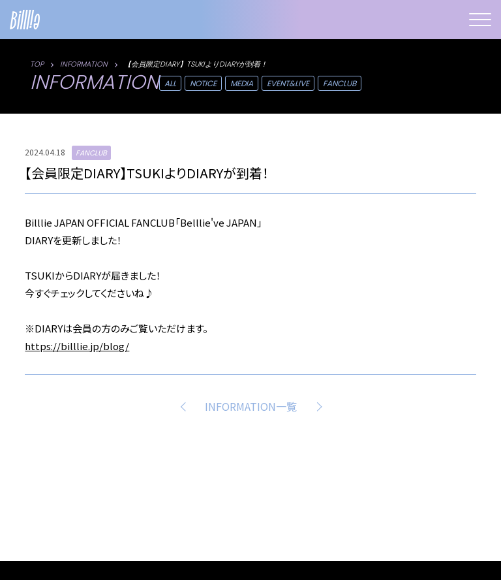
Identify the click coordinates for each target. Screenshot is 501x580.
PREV (185, 406)
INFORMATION (84, 64)
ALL (170, 83)
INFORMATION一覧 (251, 406)
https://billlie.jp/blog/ (77, 346)
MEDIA (241, 83)
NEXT (316, 406)
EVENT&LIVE (288, 83)
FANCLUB (339, 83)
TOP (37, 64)
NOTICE (203, 83)
